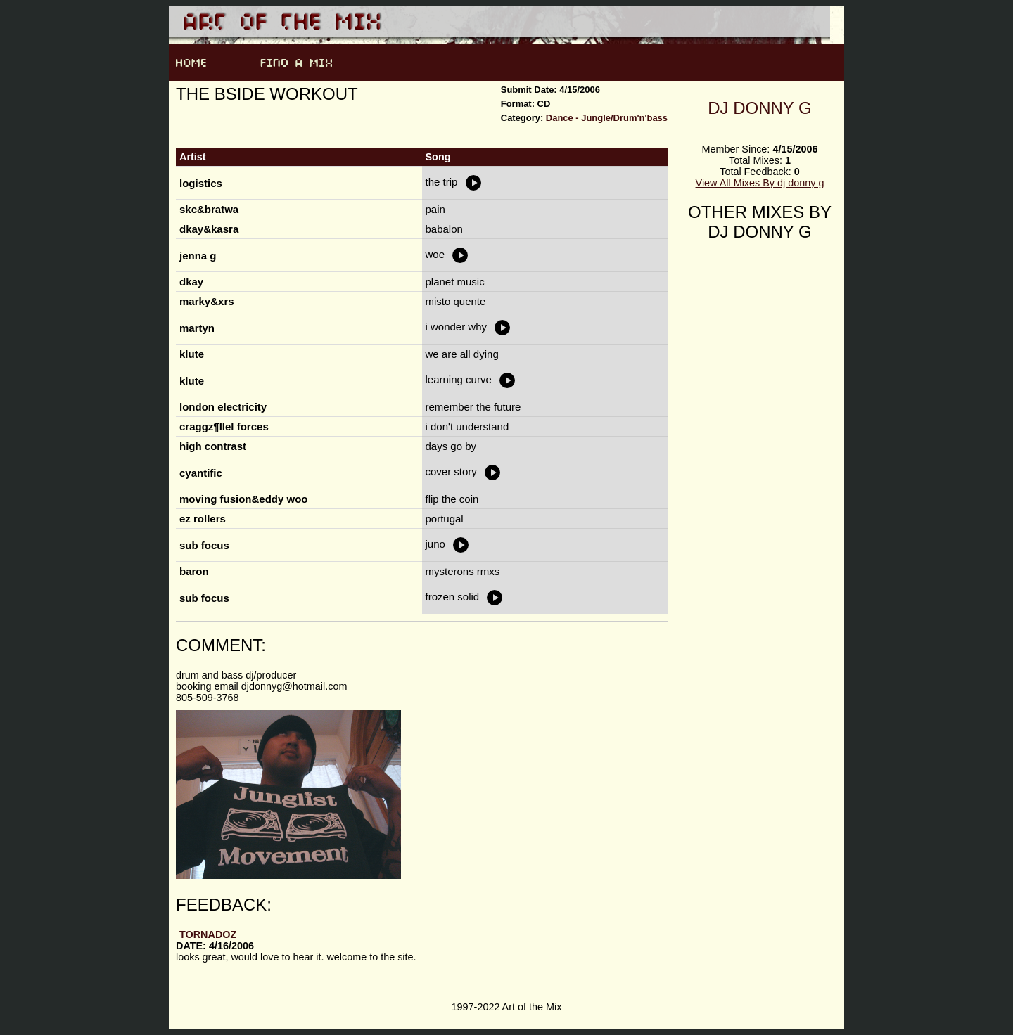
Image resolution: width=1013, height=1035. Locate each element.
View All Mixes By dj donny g (760, 182)
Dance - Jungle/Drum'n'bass (607, 117)
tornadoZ (207, 934)
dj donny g (760, 107)
